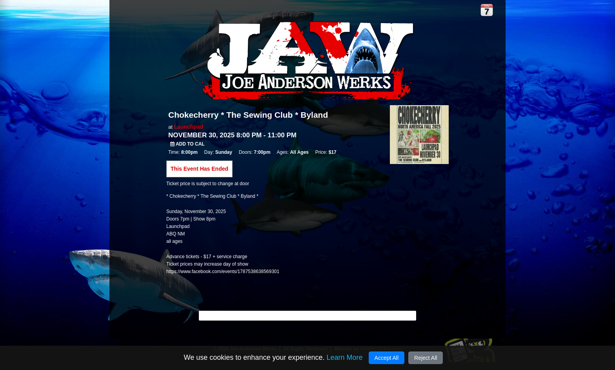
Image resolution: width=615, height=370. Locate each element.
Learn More (344, 357)
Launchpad (188, 127)
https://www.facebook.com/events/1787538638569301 (222, 271)
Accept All (386, 358)
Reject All (425, 358)
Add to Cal (187, 144)
